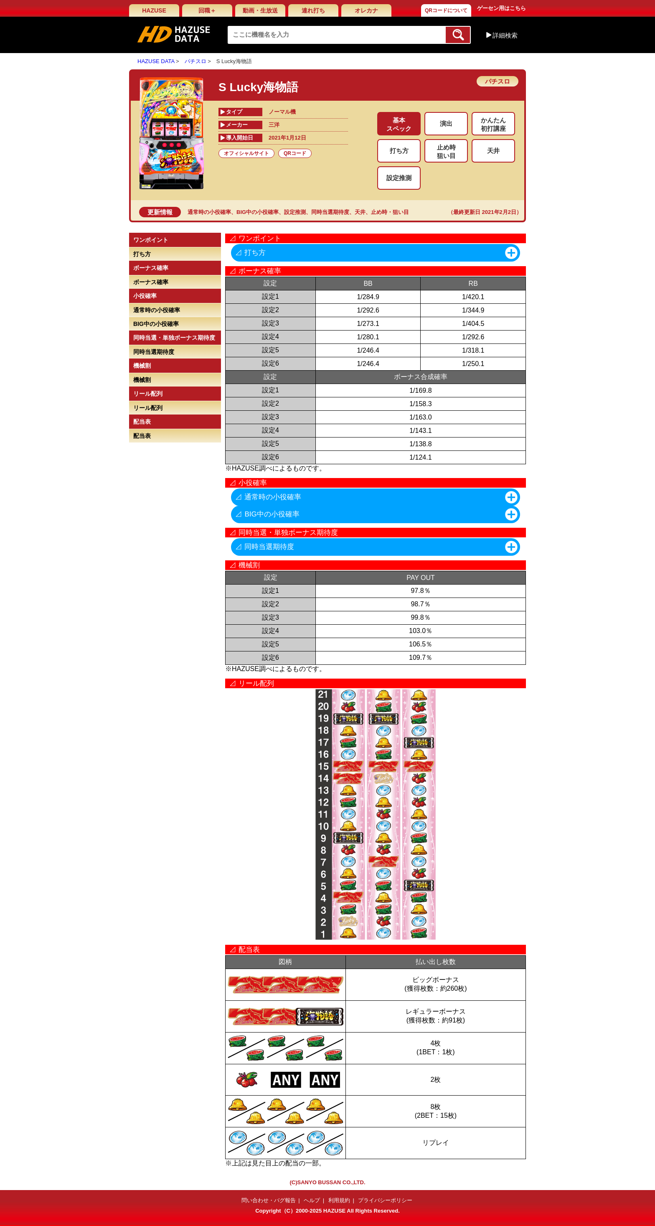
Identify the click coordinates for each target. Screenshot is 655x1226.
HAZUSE (154, 10)
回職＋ (207, 10)
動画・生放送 (260, 10)
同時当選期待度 (330, 212)
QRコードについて (446, 10)
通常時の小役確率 (209, 212)
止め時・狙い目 (390, 212)
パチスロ (195, 61)
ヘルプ (312, 1200)
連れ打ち (313, 10)
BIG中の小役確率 (257, 212)
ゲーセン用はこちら (501, 8)
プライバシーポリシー (385, 1200)
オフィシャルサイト (246, 153)
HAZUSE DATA (155, 61)
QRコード (295, 153)
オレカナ (366, 10)
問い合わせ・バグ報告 (268, 1200)
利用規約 (339, 1200)
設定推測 (295, 212)
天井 (360, 212)
